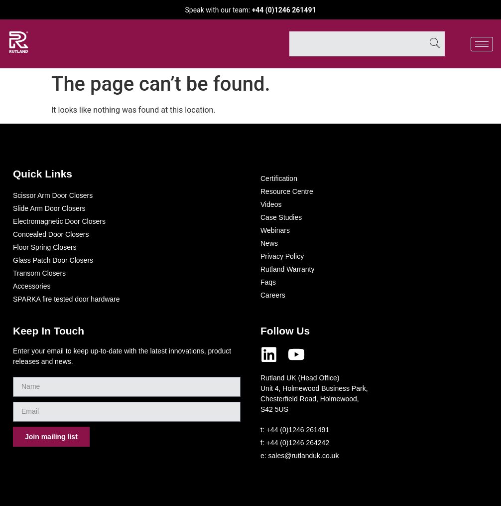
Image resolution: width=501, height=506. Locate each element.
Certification (278, 178)
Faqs (268, 282)
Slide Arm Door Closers (49, 208)
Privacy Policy (282, 256)
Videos (271, 204)
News (269, 243)
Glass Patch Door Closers (53, 260)
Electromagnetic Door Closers (59, 221)
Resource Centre (286, 191)
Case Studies (281, 217)
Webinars (275, 230)
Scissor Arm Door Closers (53, 195)
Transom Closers (39, 273)
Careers (272, 295)
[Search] (435, 43)
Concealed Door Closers (51, 234)
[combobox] (357, 43)
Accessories (31, 286)
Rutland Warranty (287, 269)
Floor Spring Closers (45, 247)
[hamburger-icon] (482, 44)
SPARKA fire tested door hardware (66, 299)
